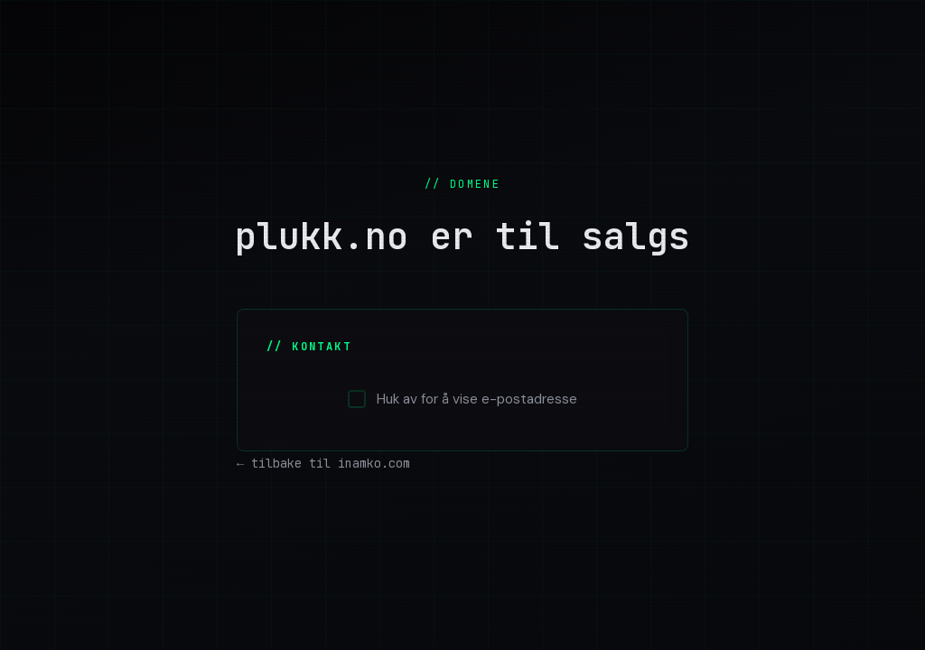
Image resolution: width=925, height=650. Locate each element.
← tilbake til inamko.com (323, 463)
